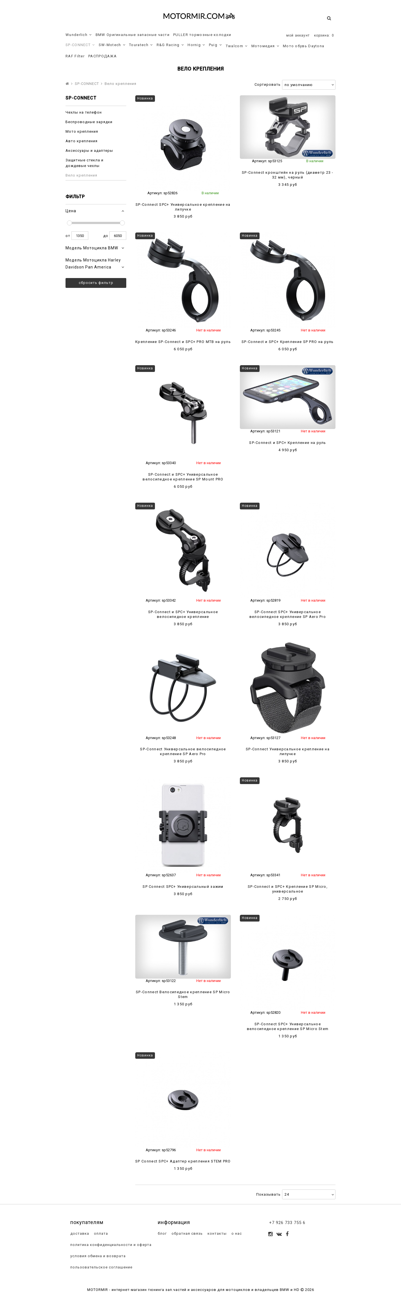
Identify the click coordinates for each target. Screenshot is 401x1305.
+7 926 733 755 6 (287, 1222)
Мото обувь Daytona (303, 46)
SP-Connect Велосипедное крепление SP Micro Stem (183, 994)
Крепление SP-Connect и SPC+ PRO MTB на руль (183, 342)
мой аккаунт (298, 35)
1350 (79, 235)
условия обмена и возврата (97, 1256)
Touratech (141, 45)
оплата (100, 1233)
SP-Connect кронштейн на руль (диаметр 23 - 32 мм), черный (288, 174)
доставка (79, 1233)
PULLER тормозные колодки (202, 35)
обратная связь (186, 1233)
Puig (215, 45)
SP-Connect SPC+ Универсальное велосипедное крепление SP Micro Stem (288, 1026)
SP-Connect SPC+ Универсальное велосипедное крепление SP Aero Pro (287, 614)
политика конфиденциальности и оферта (110, 1245)
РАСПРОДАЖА (102, 56)
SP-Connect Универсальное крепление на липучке (288, 751)
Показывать (268, 1194)
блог (162, 1233)
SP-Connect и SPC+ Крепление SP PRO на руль (288, 342)
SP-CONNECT (80, 45)
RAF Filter (75, 56)
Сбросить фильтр (96, 283)
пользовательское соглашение (100, 1267)
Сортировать (267, 84)
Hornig (196, 45)
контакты (216, 1233)
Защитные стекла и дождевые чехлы (84, 163)
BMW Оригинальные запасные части (133, 35)
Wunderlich (79, 35)
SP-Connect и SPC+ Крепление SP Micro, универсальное (288, 888)
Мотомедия (265, 46)
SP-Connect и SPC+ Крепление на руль (287, 443)
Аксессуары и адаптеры (89, 150)
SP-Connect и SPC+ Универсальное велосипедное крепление (183, 614)
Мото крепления (82, 131)
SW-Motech (112, 45)
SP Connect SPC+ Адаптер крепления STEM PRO (183, 1161)
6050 (117, 235)
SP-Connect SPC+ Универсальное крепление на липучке (183, 206)
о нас (236, 1233)
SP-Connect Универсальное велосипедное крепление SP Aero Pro (183, 751)
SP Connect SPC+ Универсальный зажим (183, 886)
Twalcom (237, 46)
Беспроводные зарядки (89, 122)
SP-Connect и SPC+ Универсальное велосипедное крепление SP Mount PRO (183, 476)
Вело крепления (81, 175)
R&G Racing (170, 45)
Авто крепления (82, 141)
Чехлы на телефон (84, 112)
